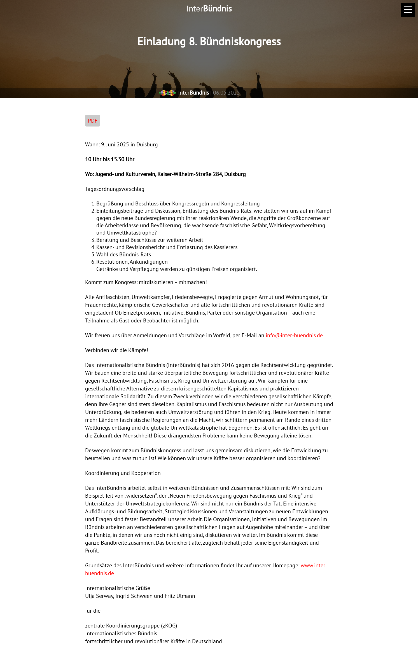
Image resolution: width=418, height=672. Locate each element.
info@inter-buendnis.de (294, 335)
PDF (92, 120)
